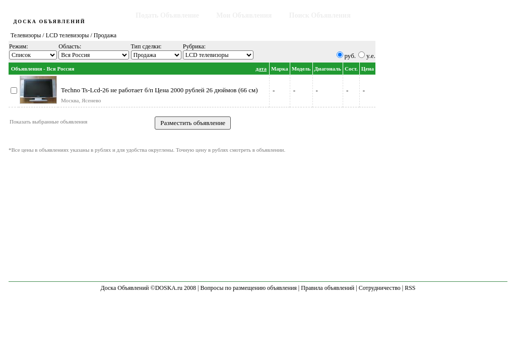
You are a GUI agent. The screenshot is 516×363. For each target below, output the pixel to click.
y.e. (370, 55)
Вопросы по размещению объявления (248, 287)
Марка (279, 69)
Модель (301, 69)
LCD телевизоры (67, 35)
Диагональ (328, 69)
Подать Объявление (167, 15)
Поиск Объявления (320, 15)
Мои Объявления (244, 15)
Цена (367, 69)
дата (261, 69)
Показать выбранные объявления (48, 121)
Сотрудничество (380, 287)
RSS (410, 287)
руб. (350, 55)
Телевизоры (26, 35)
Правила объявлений (327, 287)
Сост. (351, 69)
